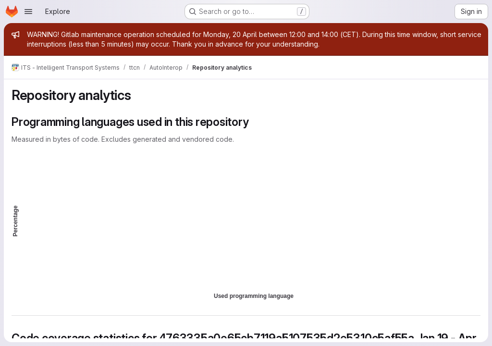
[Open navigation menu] (28, 11)
